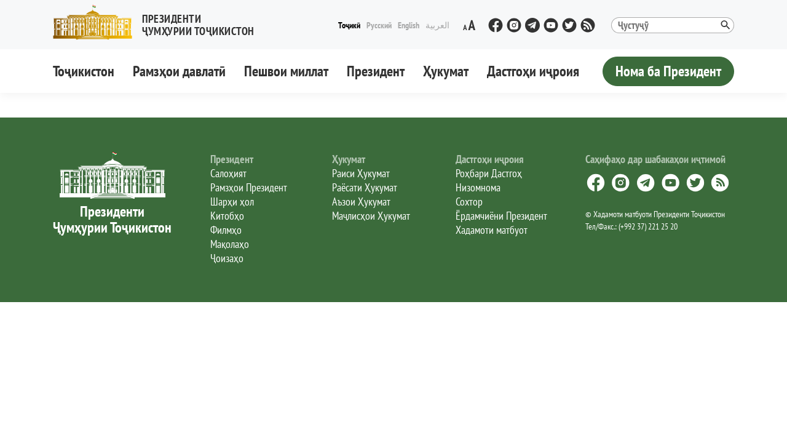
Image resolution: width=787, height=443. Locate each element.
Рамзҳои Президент (248, 187)
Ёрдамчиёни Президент (501, 216)
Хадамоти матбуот (492, 230)
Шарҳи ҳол (232, 201)
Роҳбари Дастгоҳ (489, 173)
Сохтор (469, 201)
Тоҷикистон (83, 71)
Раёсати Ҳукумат (364, 187)
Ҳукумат (446, 71)
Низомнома (478, 187)
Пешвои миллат (286, 71)
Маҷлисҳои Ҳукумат (371, 216)
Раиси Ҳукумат (361, 173)
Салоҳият (228, 173)
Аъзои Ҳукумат (361, 201)
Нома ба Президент (668, 71)
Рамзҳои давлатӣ (179, 71)
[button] (158, 22)
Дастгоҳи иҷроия (533, 71)
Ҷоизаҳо (226, 258)
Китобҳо (227, 216)
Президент (376, 71)
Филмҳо (226, 230)
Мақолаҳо (229, 244)
